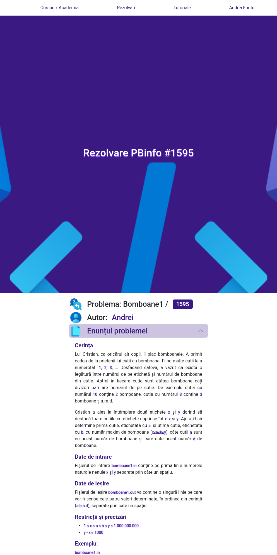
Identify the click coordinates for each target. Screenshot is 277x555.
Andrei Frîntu (241, 7)
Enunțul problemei (108, 331)
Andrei (123, 317)
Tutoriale (182, 7)
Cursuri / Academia (59, 7)
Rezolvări (126, 7)
